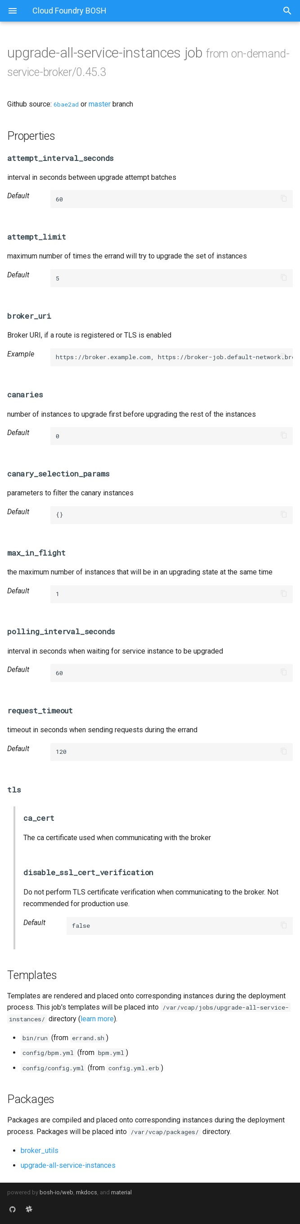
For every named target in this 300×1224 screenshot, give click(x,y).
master (100, 104)
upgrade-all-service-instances (68, 1165)
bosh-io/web (56, 1192)
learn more (97, 1019)
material (121, 1192)
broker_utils (39, 1150)
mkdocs (86, 1192)
